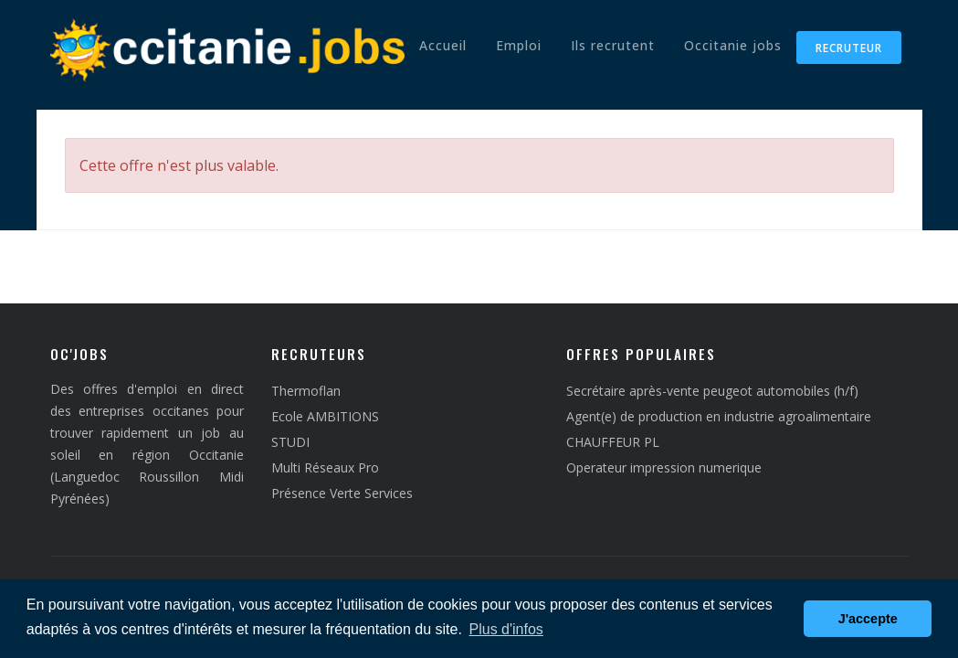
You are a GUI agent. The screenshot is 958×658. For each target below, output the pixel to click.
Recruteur (849, 48)
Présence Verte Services (342, 493)
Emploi (519, 45)
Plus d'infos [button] (506, 629)
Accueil (443, 45)
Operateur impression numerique (664, 467)
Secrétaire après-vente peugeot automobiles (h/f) (712, 390)
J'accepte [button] (868, 618)
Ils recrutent (613, 45)
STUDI (290, 442)
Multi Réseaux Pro (325, 467)
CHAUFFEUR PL (612, 442)
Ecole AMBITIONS (325, 416)
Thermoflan (306, 390)
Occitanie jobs (733, 45)
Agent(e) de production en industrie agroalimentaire (718, 416)
